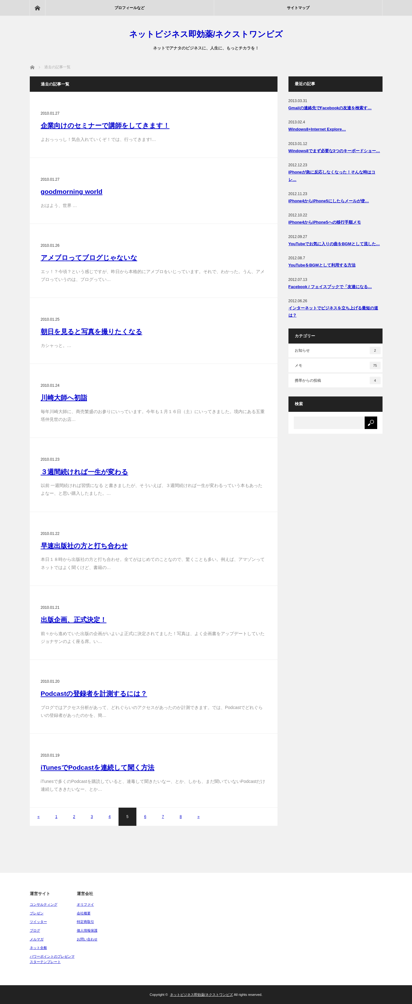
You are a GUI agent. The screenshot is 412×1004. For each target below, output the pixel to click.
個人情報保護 (87, 930)
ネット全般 (38, 948)
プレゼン (37, 913)
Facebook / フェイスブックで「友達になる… (330, 286)
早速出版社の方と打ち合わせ (84, 545)
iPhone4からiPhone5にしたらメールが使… (328, 201)
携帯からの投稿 (338, 380)
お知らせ (338, 350)
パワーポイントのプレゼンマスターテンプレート (52, 959)
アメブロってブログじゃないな (89, 257)
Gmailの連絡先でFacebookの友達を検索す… (330, 108)
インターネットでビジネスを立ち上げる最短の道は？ (333, 312)
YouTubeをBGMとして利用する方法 (322, 265)
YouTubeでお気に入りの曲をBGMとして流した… (334, 243)
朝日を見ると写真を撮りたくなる (91, 331)
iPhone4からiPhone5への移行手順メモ (324, 222)
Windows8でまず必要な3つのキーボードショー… (334, 150)
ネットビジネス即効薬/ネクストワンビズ (206, 34)
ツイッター (38, 922)
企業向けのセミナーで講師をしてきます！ (105, 125)
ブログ (35, 930)
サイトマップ (298, 8)
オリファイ (85, 904)
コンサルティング (43, 904)
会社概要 (84, 913)
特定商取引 (85, 922)
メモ (338, 365)
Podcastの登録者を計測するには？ (94, 693)
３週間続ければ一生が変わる (84, 471)
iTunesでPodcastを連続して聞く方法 (98, 767)
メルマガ (37, 939)
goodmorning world (72, 191)
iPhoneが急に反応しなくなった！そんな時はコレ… (331, 176)
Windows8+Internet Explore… (317, 129)
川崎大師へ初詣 (64, 397)
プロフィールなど (129, 8)
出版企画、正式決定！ (74, 619)
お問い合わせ (87, 939)
